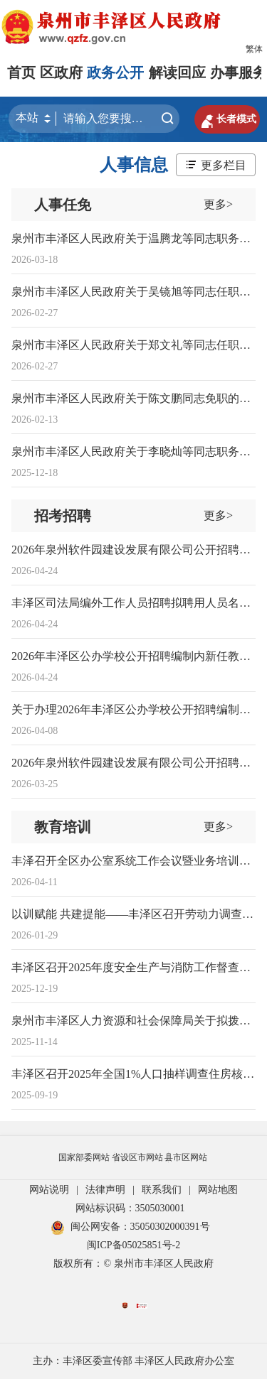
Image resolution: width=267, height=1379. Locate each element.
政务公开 (115, 72)
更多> (218, 204)
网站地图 (218, 1189)
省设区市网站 (137, 1157)
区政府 (61, 72)
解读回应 (177, 72)
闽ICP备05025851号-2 (133, 1245)
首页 (21, 72)
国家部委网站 (84, 1157)
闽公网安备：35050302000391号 (130, 1226)
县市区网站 (185, 1157)
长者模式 (227, 119)
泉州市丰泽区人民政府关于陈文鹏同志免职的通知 (136, 398)
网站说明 (49, 1189)
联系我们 (162, 1189)
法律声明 (105, 1189)
